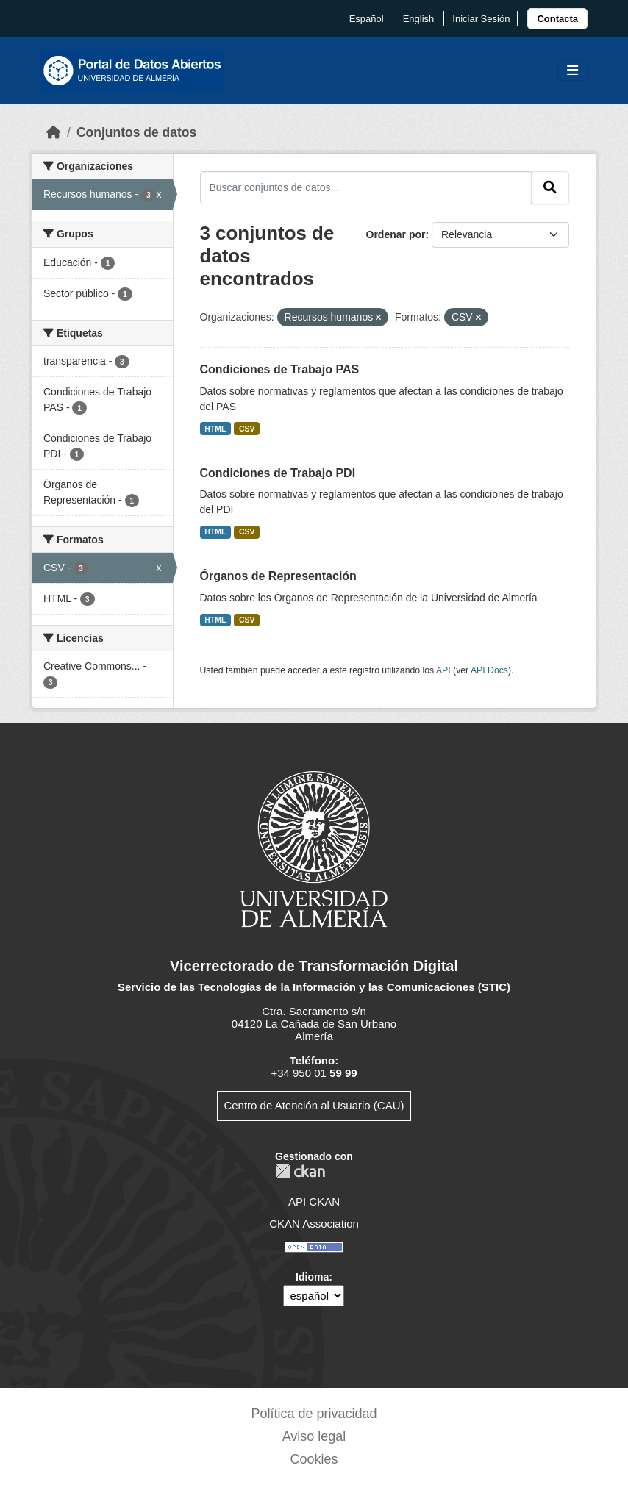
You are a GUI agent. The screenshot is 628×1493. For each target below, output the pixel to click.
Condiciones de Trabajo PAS (280, 369)
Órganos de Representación (278, 576)
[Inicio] (53, 132)
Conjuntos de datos (136, 132)
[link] (557, 18)
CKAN (300, 1171)
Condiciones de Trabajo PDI (278, 473)
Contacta (557, 18)
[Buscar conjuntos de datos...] (366, 187)
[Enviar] (550, 187)
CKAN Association (314, 1223)
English (419, 18)
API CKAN (314, 1201)
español (366, 18)
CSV (247, 428)
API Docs (489, 670)
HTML (215, 428)
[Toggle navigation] (572, 71)
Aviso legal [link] (314, 1436)
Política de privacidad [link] (314, 1413)
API (443, 670)
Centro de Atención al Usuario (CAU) (314, 1105)
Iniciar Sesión (481, 18)
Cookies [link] (314, 1459)
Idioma (312, 1277)
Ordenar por (396, 234)
